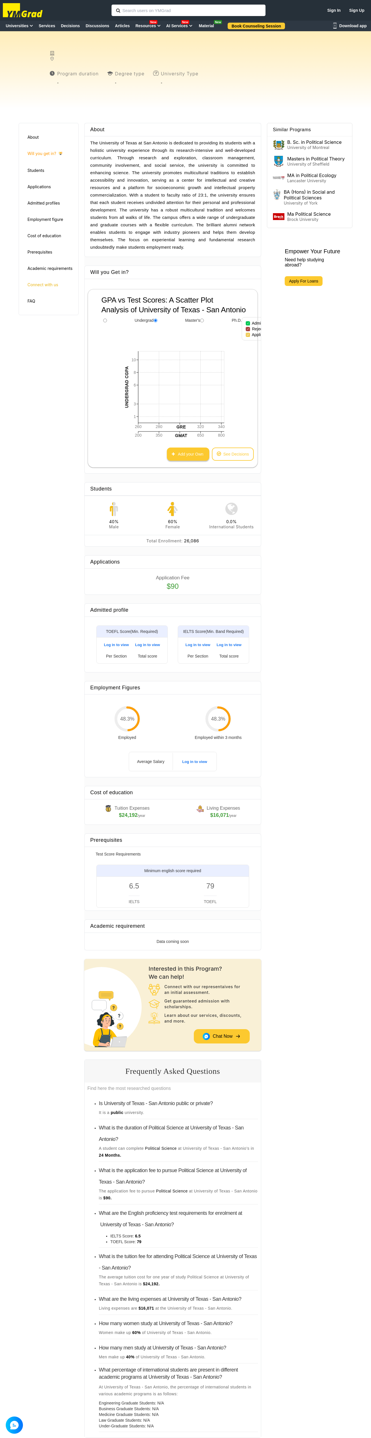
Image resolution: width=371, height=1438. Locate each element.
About (33, 137)
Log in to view (116, 645)
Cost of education (44, 235)
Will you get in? (45, 153)
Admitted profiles (44, 203)
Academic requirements (50, 268)
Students (36, 170)
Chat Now (221, 1036)
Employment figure (45, 219)
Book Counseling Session (256, 26)
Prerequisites (40, 252)
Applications (39, 186)
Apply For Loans (303, 281)
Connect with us (43, 284)
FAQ (31, 301)
